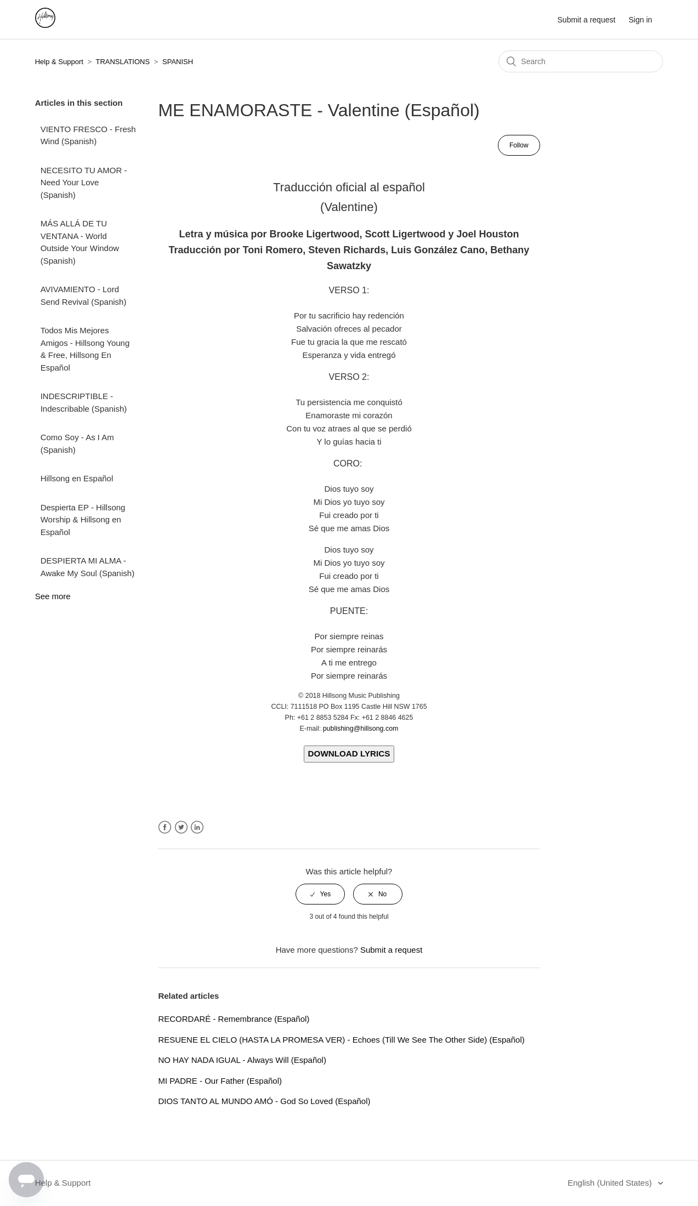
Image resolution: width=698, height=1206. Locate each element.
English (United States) (611, 1182)
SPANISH (177, 62)
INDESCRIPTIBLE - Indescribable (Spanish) (84, 402)
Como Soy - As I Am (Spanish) (77, 443)
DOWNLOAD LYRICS (349, 753)
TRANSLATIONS (122, 62)
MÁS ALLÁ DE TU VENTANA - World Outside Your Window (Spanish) (80, 242)
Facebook (165, 827)
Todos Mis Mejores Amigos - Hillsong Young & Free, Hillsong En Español (85, 349)
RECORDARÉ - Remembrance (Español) (233, 1018)
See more (53, 596)
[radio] (320, 894)
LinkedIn (197, 827)
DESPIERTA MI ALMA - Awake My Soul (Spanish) (87, 567)
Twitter (181, 827)
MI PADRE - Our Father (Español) (220, 1080)
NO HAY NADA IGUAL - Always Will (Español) (242, 1060)
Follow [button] (519, 145)
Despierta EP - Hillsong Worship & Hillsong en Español (83, 520)
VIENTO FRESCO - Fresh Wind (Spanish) (88, 135)
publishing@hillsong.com (361, 728)
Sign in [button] (640, 19)
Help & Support (59, 62)
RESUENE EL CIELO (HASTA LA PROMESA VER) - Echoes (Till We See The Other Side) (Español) (341, 1039)
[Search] (580, 61)
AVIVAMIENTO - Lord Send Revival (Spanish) (84, 295)
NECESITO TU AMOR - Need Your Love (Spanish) (84, 183)
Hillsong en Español (77, 478)
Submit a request (587, 19)
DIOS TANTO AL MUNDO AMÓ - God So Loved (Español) (264, 1101)
